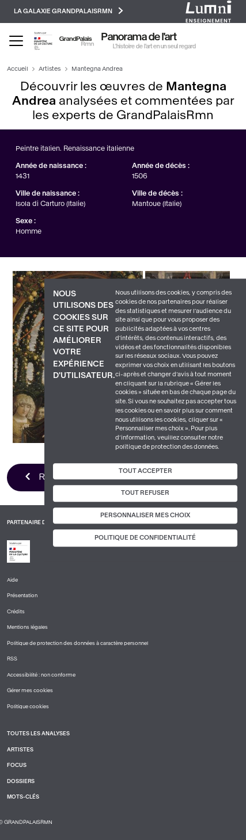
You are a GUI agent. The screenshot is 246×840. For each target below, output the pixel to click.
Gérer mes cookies (30, 690)
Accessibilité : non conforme (41, 675)
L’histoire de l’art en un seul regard (154, 46)
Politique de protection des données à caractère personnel (77, 643)
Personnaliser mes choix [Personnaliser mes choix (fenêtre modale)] (145, 515)
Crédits (16, 611)
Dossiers (21, 781)
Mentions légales (27, 627)
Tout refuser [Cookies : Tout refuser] (145, 493)
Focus (17, 765)
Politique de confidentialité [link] (145, 538)
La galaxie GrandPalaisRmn (68, 10)
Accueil (17, 69)
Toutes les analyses (38, 733)
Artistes (49, 69)
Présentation (22, 595)
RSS (12, 659)
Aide (12, 580)
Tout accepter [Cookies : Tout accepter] (145, 471)
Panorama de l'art (139, 37)
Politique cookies (28, 706)
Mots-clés (23, 797)
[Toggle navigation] (16, 41)
